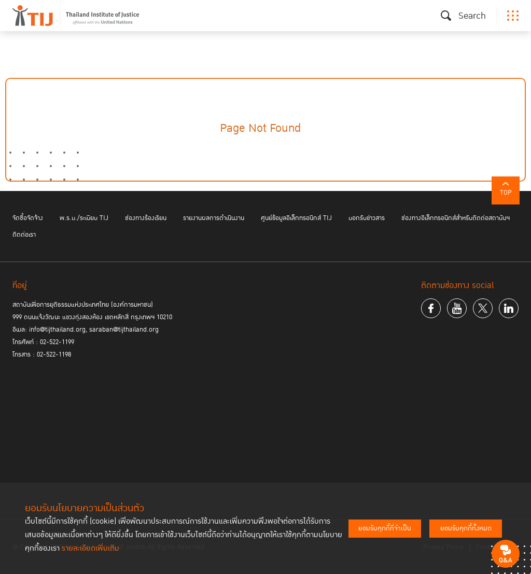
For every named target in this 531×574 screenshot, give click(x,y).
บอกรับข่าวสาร (366, 218)
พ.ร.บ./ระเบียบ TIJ (84, 218)
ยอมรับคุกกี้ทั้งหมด (466, 528)
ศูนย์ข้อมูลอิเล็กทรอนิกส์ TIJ (296, 218)
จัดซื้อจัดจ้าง (27, 218)
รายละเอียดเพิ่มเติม (90, 548)
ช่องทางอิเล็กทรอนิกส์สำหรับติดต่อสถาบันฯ (455, 218)
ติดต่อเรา (24, 234)
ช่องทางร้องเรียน (145, 218)
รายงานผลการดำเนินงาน (213, 218)
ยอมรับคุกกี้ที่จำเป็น (384, 528)
